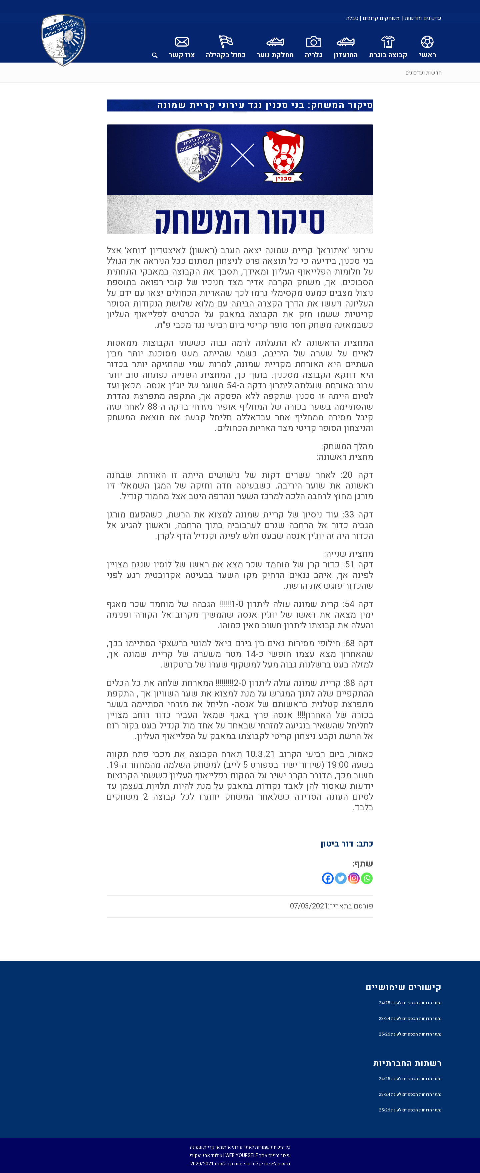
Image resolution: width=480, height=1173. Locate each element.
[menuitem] (421, 18)
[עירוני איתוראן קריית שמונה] (63, 40)
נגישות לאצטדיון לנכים (269, 1163)
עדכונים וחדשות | (421, 18)
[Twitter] (341, 878)
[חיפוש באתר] (154, 43)
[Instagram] (354, 878)
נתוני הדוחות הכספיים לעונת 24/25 (410, 1003)
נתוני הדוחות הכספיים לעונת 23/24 (410, 1018)
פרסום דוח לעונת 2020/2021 (218, 1163)
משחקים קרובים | (379, 18)
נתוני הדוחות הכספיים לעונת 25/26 (410, 1034)
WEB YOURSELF (241, 1155)
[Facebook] (328, 878)
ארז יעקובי (200, 1155)
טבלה (352, 18)
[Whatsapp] (367, 878)
